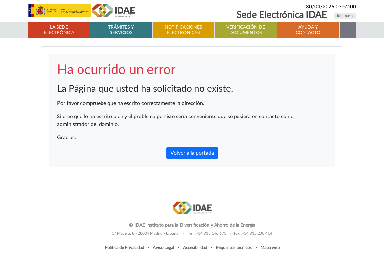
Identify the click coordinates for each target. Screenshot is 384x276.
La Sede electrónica (59, 30)
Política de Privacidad (124, 247)
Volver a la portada (192, 153)
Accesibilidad (195, 247)
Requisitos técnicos (234, 247)
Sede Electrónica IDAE (282, 15)
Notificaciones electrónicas (183, 30)
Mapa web (270, 247)
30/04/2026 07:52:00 (331, 6)
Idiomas (345, 16)
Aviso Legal (163, 247)
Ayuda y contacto (308, 30)
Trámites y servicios (121, 30)
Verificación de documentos (245, 30)
